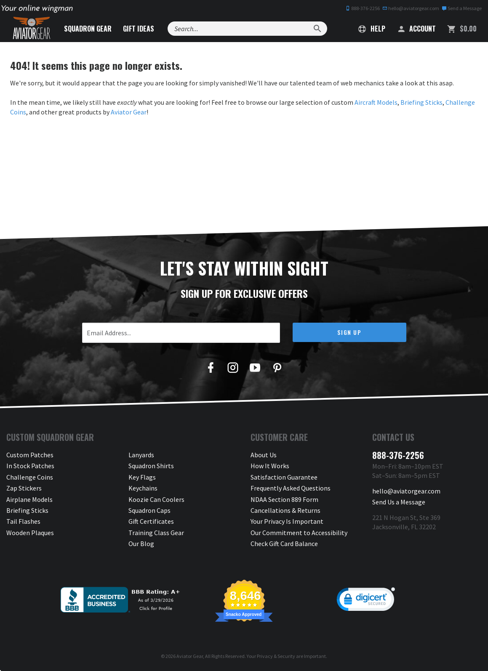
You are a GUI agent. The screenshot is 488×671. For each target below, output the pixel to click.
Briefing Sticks (421, 102)
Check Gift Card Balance (284, 543)
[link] (365, 601)
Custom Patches (29, 455)
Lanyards (141, 455)
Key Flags (142, 477)
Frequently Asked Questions (291, 488)
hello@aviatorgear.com (410, 8)
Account (416, 29)
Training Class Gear (156, 532)
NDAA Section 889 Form (284, 499)
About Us (264, 455)
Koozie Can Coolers (156, 499)
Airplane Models (29, 499)
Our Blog (141, 543)
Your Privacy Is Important (287, 521)
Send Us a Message (398, 502)
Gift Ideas (138, 29)
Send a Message (462, 8)
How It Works (270, 465)
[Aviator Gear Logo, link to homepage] (32, 28)
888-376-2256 (362, 8)
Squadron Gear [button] (88, 29)
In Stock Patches (30, 465)
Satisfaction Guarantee (284, 477)
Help (371, 29)
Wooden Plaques (30, 532)
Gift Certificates (151, 521)
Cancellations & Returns (285, 510)
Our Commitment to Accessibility (299, 532)
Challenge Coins (29, 477)
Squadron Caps (149, 510)
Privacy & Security (276, 656)
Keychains (142, 488)
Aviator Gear (129, 112)
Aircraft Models (376, 102)
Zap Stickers (24, 488)
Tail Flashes (23, 521)
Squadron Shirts (151, 465)
